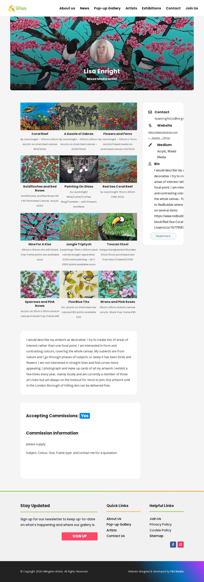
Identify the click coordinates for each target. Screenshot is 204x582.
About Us (114, 519)
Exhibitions (151, 9)
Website (164, 125)
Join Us (192, 9)
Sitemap (156, 536)
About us (67, 9)
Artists (131, 9)
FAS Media (177, 571)
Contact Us (116, 536)
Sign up (79, 536)
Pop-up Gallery (107, 9)
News (84, 9)
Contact (173, 9)
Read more (163, 236)
